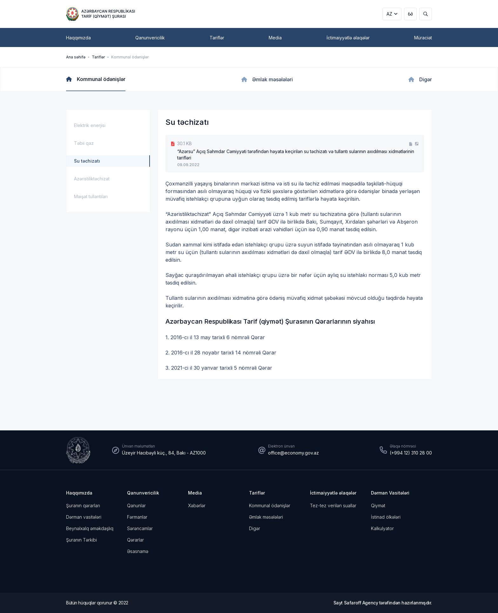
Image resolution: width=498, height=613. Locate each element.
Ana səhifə (75, 57)
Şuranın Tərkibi (81, 539)
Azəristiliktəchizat (92, 178)
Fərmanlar (137, 517)
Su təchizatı (87, 161)
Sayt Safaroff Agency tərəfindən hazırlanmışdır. (382, 602)
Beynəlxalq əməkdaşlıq (89, 528)
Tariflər (98, 57)
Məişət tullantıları (91, 196)
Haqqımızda (79, 492)
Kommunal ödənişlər (130, 57)
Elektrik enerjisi (89, 125)
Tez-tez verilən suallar (333, 505)
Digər (254, 528)
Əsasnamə (137, 551)
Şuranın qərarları (83, 505)
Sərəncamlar (140, 528)
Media (195, 492)
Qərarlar (135, 539)
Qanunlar (136, 505)
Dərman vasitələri (83, 517)
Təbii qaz (84, 143)
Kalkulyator (382, 528)
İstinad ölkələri (385, 517)
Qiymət (378, 505)
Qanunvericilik (143, 492)
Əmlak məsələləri (266, 517)
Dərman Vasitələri (390, 492)
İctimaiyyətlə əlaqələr (333, 492)
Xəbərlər (196, 505)
